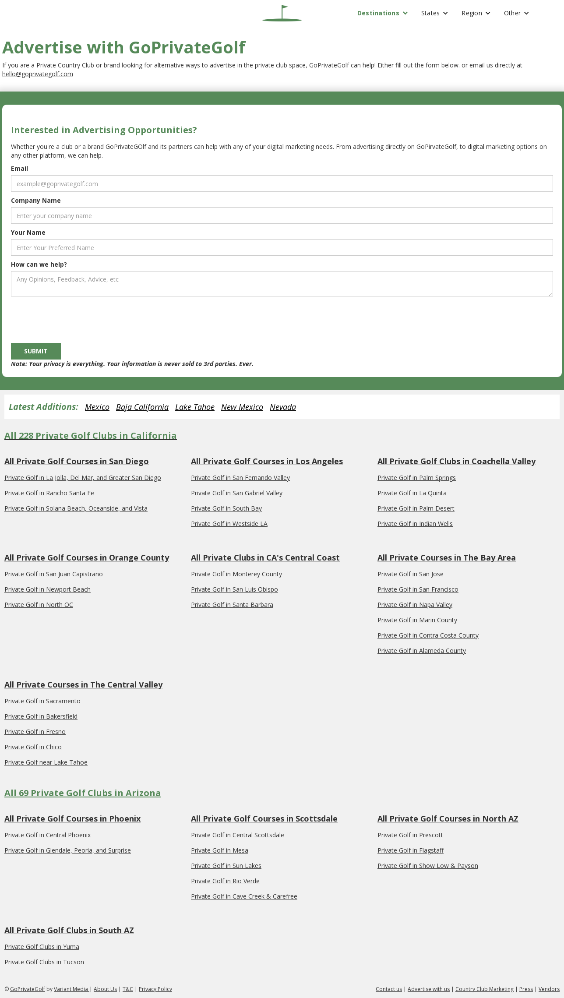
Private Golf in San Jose (410, 574)
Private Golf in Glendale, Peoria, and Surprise (67, 850)
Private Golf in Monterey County (236, 574)
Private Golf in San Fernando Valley (240, 477)
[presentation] (77, 318)
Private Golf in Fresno (35, 731)
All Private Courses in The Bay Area (446, 557)
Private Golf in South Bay (226, 508)
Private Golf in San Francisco (417, 589)
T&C (128, 989)
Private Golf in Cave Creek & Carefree (244, 896)
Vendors (549, 989)
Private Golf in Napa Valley (414, 604)
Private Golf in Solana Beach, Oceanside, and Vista (76, 508)
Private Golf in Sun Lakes (226, 865)
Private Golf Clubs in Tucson (44, 962)
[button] (382, 13)
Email (19, 168)
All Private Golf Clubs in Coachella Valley (456, 461)
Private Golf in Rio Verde (225, 881)
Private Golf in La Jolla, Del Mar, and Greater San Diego (82, 477)
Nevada (283, 406)
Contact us (389, 989)
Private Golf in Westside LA (229, 523)
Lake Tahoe (195, 406)
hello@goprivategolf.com (37, 74)
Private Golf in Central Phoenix (47, 835)
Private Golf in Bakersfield (41, 716)
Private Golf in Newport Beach (47, 589)
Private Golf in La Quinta (412, 493)
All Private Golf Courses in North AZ (447, 818)
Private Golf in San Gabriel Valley (236, 493)
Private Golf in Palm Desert (416, 508)
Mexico (97, 406)
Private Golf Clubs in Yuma (41, 946)
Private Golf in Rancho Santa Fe (49, 493)
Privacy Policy (155, 989)
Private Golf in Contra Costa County (428, 635)
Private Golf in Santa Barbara (232, 604)
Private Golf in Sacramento (42, 701)
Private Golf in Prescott (410, 835)
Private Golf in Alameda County (421, 650)
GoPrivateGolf (27, 989)
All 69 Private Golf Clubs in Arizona (82, 793)
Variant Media (71, 989)
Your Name (28, 232)
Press (526, 989)
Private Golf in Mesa (219, 850)
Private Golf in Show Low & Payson (427, 865)
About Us (105, 989)
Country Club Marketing (484, 989)
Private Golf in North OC (38, 604)
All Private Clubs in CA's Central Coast (265, 557)
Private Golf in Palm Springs (416, 477)
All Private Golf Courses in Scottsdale (264, 818)
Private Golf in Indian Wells (415, 523)
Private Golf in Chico (33, 747)
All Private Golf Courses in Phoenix (72, 818)
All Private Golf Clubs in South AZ (69, 930)
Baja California (142, 406)
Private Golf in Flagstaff (410, 850)
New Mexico (242, 406)
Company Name (36, 200)
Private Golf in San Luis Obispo (234, 589)
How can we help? (39, 264)
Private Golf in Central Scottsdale (237, 835)
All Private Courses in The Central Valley (83, 684)
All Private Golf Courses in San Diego (76, 461)
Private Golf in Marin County (417, 620)
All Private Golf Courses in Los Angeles (267, 461)
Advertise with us (429, 989)
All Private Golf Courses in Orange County (86, 557)
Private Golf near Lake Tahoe (46, 762)
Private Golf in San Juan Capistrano (53, 574)
